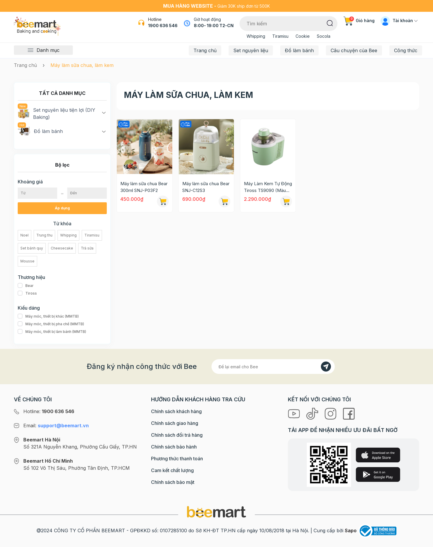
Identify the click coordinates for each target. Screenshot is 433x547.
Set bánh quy (31, 248)
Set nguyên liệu (250, 50)
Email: (56, 425)
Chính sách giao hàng (174, 423)
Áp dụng (62, 208)
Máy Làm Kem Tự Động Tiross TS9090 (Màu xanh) (268, 187)
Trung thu (44, 235)
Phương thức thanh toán (177, 458)
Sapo (351, 530)
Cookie (303, 36)
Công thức (405, 50)
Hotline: (48, 411)
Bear (26, 285)
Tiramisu (280, 36)
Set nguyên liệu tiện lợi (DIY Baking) (56, 113)
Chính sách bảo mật (172, 482)
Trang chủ (204, 50)
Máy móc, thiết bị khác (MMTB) (48, 316)
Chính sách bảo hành (174, 447)
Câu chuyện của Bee (354, 50)
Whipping (256, 36)
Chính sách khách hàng (176, 411)
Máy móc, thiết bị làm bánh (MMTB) (52, 331)
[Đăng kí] (326, 366)
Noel (24, 235)
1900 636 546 (163, 25)
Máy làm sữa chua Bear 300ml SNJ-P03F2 (144, 187)
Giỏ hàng (359, 20)
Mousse (27, 261)
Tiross (27, 293)
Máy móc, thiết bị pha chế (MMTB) (51, 324)
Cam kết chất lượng (172, 470)
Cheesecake (62, 248)
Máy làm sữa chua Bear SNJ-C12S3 (205, 187)
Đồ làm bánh (299, 50)
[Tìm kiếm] (330, 22)
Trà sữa (87, 248)
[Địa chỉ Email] (273, 366)
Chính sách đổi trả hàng (177, 435)
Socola (323, 36)
